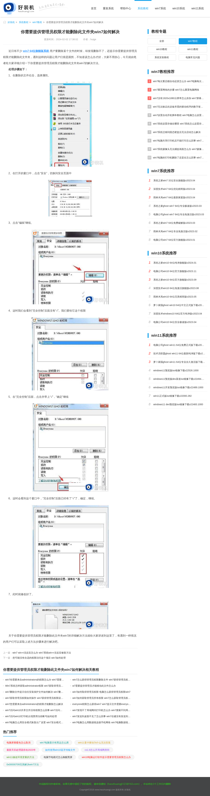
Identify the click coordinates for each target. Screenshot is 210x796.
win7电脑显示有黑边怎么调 (54, 742)
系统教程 (143, 8)
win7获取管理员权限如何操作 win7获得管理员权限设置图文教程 (34, 698)
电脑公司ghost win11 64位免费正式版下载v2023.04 (180, 345)
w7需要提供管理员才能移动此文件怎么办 (94, 685)
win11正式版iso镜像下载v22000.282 (172, 396)
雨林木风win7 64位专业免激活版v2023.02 (175, 231)
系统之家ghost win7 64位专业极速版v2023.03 (177, 206)
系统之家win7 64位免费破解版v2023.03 (174, 223)
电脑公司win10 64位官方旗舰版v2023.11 (175, 271)
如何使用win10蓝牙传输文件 (60, 750)
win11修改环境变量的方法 (20, 757)
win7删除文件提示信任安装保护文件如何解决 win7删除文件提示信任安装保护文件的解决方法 (34, 691)
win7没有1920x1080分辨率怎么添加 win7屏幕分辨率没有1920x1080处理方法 (180, 98)
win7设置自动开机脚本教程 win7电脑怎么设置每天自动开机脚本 (180, 115)
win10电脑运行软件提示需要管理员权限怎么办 (106, 757)
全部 (161, 41)
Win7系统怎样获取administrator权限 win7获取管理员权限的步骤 (34, 685)
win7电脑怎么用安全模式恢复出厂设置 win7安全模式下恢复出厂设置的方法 (34, 722)
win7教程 (37, 22)
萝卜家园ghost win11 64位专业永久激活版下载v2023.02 (180, 362)
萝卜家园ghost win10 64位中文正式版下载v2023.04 (180, 305)
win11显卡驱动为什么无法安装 (94, 742)
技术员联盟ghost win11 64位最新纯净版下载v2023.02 (180, 353)
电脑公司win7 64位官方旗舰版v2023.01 (174, 239)
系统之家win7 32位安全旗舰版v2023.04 (174, 180)
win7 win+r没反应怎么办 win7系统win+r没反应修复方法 (42, 652)
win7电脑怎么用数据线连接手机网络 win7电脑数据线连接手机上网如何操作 (102, 722)
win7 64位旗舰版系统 (36, 51)
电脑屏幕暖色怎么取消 (18, 742)
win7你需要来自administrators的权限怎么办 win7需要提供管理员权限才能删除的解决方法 (34, 679)
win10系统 (178, 8)
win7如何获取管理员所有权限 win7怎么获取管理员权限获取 (102, 698)
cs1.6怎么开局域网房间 (97, 750)
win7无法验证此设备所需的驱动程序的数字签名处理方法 (180, 106)
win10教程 (161, 49)
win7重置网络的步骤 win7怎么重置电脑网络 (176, 89)
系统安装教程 (162, 57)
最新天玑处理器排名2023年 (21, 750)
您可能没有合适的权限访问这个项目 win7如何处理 (39, 657)
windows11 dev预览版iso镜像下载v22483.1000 (178, 404)
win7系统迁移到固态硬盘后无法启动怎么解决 (177, 132)
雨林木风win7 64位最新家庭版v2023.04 (174, 197)
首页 (93, 8)
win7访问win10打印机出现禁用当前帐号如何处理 (31, 716)
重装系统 (108, 8)
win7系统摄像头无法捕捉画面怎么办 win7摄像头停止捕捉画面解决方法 (180, 149)
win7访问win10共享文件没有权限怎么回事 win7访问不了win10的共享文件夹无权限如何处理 (34, 710)
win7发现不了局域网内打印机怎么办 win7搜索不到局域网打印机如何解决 (102, 710)
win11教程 (192, 49)
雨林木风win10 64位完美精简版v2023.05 (175, 296)
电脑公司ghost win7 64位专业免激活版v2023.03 (178, 214)
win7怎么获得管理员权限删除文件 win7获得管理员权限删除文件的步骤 (102, 679)
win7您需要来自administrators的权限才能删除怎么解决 (34, 704)
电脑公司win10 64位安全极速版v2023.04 (175, 322)
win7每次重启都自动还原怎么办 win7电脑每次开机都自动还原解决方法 (180, 81)
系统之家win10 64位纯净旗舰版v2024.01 (175, 262)
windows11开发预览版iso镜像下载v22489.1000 (178, 387)
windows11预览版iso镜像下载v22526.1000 (176, 370)
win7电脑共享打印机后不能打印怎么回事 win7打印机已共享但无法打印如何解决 (180, 140)
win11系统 (197, 8)
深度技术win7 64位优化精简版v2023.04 (174, 189)
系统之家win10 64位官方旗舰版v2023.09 (175, 279)
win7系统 (160, 8)
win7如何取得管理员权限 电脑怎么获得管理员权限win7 (101, 691)
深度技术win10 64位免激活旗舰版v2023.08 (176, 288)
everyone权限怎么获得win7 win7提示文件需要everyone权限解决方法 (102, 704)
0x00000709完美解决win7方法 (23, 764)
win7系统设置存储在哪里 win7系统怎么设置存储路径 (180, 123)
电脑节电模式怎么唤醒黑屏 (58, 757)
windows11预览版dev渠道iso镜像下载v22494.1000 (180, 379)
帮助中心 (125, 8)
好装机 (11, 22)
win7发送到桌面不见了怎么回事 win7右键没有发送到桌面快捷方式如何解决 (102, 716)
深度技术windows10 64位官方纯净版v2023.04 (177, 313)
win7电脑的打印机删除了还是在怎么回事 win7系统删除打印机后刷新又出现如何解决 (180, 157)
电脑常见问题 (193, 57)
